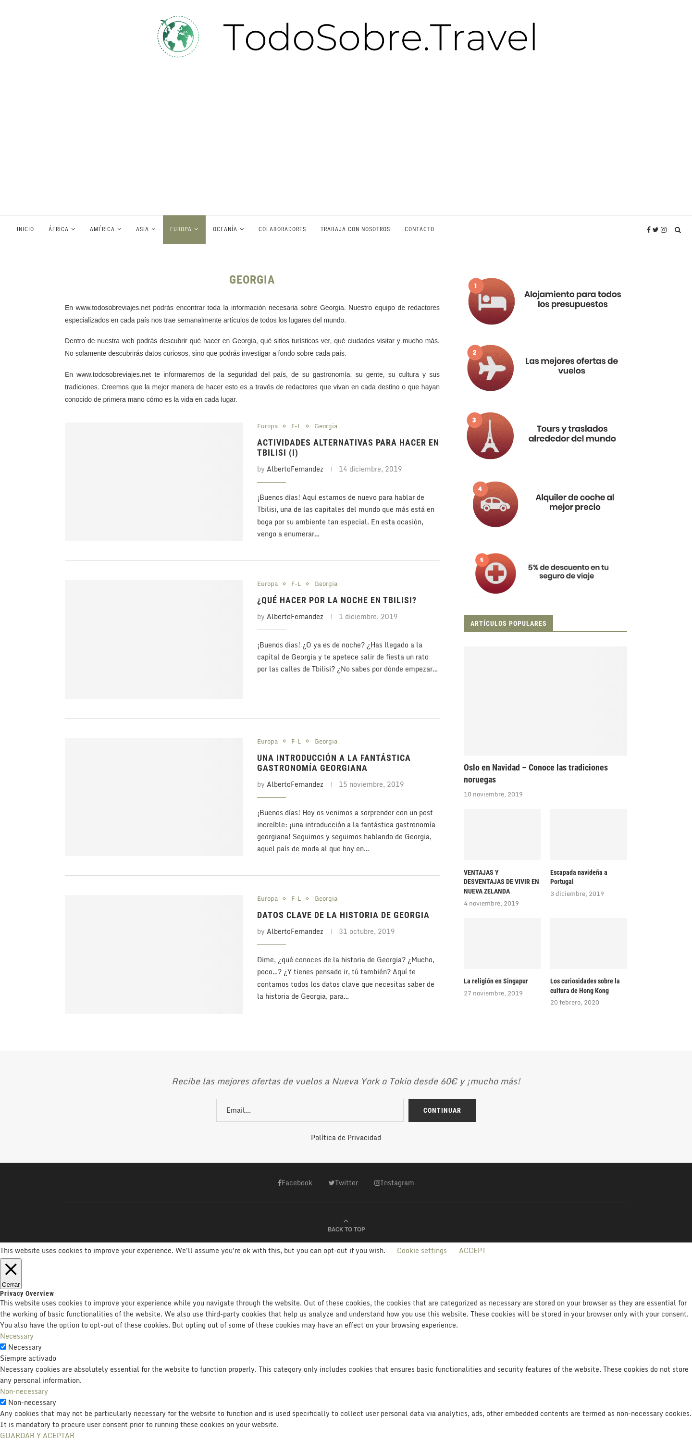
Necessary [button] (17, 1336)
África (59, 229)
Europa (181, 229)
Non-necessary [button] (24, 1391)
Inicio (25, 229)
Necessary (25, 1347)
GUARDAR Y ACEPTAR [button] (37, 1435)
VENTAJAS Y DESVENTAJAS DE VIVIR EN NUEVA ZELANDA (501, 882)
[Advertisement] (346, 142)
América (102, 229)
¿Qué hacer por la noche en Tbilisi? (337, 600)
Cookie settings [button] (422, 1250)
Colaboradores (282, 229)
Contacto (419, 229)
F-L (296, 426)
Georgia (325, 426)
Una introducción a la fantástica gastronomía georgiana (334, 763)
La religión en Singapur (496, 981)
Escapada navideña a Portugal (578, 877)
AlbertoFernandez (295, 468)
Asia (142, 229)
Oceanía (225, 229)
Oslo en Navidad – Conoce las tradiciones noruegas (536, 773)
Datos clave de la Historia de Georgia (343, 915)
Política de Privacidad (346, 1137)
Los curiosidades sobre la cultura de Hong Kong (585, 985)
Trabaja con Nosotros (355, 229)
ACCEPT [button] (472, 1250)
